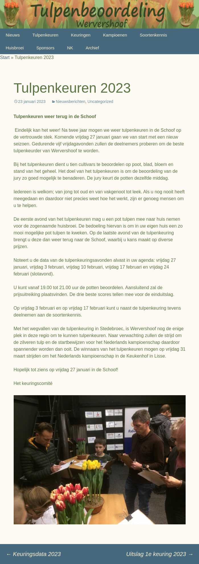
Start (5, 57)
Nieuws (13, 35)
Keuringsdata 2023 (33, 554)
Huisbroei (15, 47)
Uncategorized (100, 101)
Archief (92, 47)
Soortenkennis (153, 35)
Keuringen (80, 35)
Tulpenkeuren (45, 35)
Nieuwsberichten (70, 101)
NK (70, 47)
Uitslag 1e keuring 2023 (159, 554)
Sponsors (45, 47)
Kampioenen (115, 35)
